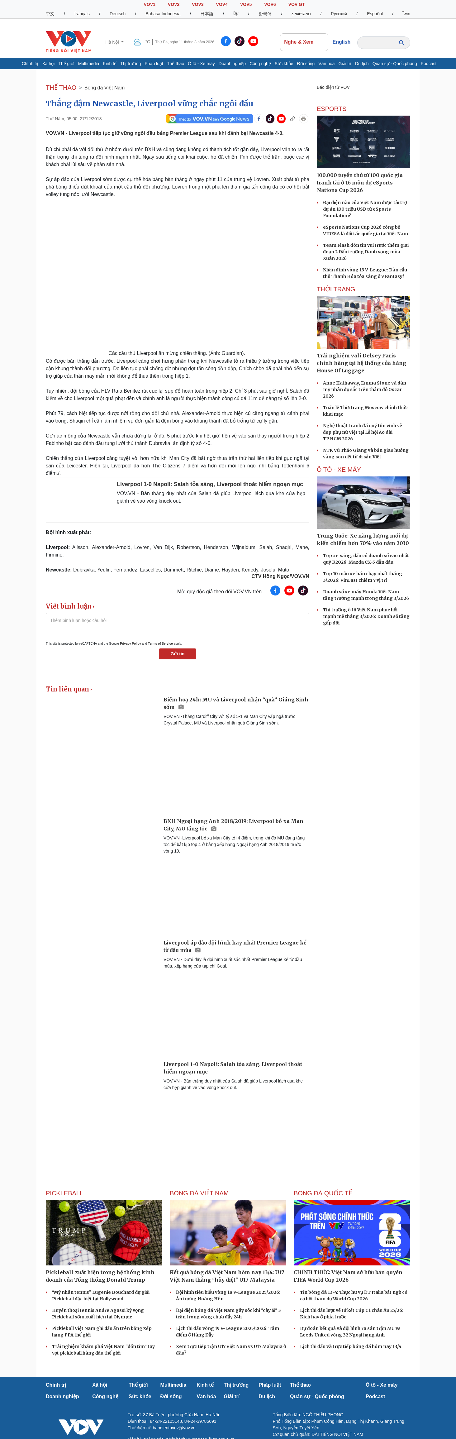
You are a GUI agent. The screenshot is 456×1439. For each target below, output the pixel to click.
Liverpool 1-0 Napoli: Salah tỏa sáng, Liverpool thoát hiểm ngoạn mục (210, 484)
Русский (339, 13)
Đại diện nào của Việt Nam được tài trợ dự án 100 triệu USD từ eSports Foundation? (365, 209)
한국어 (265, 13)
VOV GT (296, 4)
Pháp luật (154, 63)
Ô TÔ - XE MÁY (339, 469)
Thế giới (66, 63)
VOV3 (197, 4)
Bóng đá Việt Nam (104, 87)
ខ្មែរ (236, 13)
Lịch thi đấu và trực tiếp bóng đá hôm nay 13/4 (350, 1346)
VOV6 (270, 4)
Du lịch (362, 63)
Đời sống (306, 63)
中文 (50, 13)
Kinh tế (109, 63)
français (82, 13)
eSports (331, 108)
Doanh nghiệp (232, 63)
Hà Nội (113, 42)
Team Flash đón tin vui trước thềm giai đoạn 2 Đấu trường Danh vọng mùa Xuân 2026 (366, 251)
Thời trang (336, 289)
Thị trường (130, 63)
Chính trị (30, 63)
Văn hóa (326, 63)
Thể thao (175, 63)
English (341, 42)
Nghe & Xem (304, 42)
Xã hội (48, 63)
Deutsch (118, 13)
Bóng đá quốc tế (323, 1193)
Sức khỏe (284, 63)
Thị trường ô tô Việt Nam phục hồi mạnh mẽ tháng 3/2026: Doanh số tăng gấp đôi (366, 616)
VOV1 (149, 4)
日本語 (206, 13)
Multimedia (88, 63)
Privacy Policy (130, 643)
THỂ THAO (61, 87)
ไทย (406, 13)
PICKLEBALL (64, 1193)
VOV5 (246, 4)
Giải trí (345, 63)
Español (375, 13)
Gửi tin (178, 653)
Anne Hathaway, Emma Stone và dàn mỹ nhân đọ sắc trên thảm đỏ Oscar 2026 (364, 389)
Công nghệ (260, 63)
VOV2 (173, 4)
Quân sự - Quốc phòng (395, 63)
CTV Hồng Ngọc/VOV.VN (280, 576)
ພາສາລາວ (301, 13)
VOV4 (222, 4)
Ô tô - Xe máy (201, 63)
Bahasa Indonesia (162, 13)
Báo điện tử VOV (333, 87)
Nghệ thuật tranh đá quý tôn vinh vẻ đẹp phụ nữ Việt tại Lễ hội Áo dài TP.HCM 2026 (362, 432)
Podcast (429, 63)
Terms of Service (160, 643)
